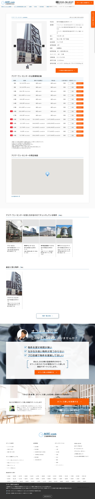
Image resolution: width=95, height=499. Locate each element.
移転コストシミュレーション (13, 465)
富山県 (14, 481)
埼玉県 (66, 478)
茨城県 (49, 478)
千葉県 (72, 478)
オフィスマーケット (60, 445)
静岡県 (49, 481)
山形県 (37, 478)
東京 (58, 449)
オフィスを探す (10, 445)
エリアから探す (10, 449)
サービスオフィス (79, 450)
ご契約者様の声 (38, 462)
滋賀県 (66, 481)
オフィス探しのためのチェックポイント (15, 462)
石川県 (20, 481)
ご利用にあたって (79, 455)
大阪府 (77, 481)
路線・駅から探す (11, 454)
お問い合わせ (78, 445)
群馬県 (60, 478)
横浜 (58, 462)
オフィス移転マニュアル (12, 459)
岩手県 (20, 478)
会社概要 (37, 449)
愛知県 (54, 481)
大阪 (58, 451)
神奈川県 (84, 478)
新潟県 (8, 481)
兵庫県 (83, 481)
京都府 (72, 481)
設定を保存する (47, 496)
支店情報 (37, 451)
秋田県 (31, 478)
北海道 (8, 478)
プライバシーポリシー (80, 453)
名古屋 (58, 454)
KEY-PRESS (78, 448)
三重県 (60, 481)
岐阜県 (43, 481)
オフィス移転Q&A (11, 470)
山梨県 (31, 481)
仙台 (58, 459)
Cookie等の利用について (18, 488)
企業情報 (36, 445)
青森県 (14, 478)
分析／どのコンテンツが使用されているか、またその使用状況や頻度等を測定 (24, 490)
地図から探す (10, 451)
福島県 (43, 478)
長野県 (37, 481)
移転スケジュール (11, 467)
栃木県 (54, 478)
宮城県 (26, 478)
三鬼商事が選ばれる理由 (40, 454)
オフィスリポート (60, 467)
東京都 (77, 478)
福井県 (26, 481)
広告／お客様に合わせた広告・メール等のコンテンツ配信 (20, 493)
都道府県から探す (10, 475)
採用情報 (37, 459)
